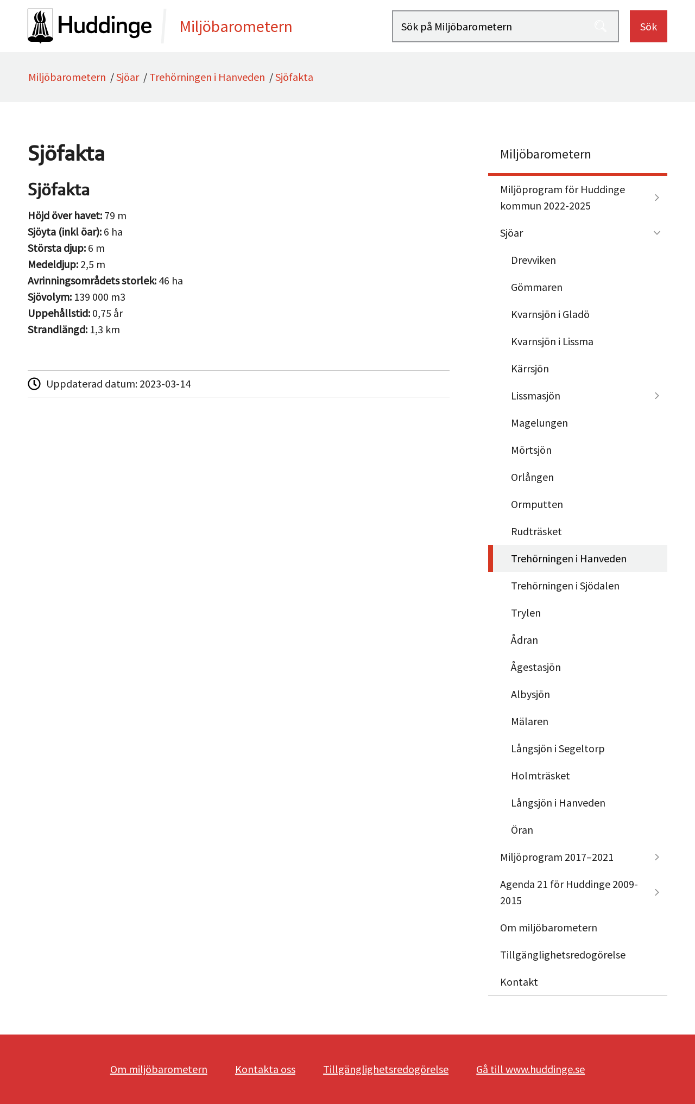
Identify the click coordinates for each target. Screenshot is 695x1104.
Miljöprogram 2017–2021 (557, 857)
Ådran (524, 639)
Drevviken (533, 260)
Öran (522, 829)
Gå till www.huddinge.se (530, 1069)
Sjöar (127, 77)
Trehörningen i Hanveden (207, 77)
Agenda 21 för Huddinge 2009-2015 (569, 892)
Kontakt (519, 981)
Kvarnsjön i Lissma (552, 341)
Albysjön (530, 694)
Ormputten (537, 504)
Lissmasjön (535, 395)
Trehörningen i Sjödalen (565, 585)
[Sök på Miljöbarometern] (505, 26)
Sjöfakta (294, 77)
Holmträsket (540, 775)
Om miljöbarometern (548, 927)
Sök (648, 26)
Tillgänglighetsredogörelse (563, 954)
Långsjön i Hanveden (558, 802)
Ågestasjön (536, 667)
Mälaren (529, 721)
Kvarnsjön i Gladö (550, 314)
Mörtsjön (531, 449)
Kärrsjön (530, 368)
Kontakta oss (265, 1069)
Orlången (532, 477)
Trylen (526, 612)
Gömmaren (537, 287)
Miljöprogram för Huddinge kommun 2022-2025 (562, 197)
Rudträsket (536, 531)
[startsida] (210, 26)
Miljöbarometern (67, 77)
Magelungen (539, 422)
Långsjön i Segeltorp (558, 748)
